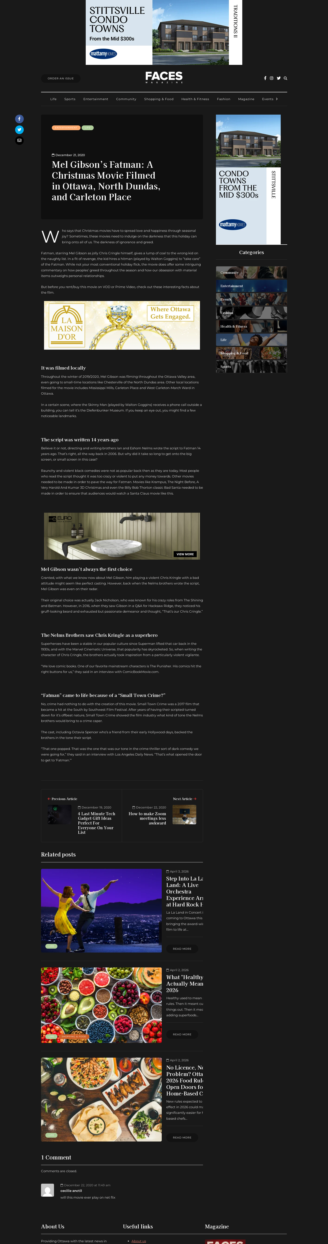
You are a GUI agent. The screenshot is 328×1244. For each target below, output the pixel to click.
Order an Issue (143, 1175)
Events (268, 99)
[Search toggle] (285, 78)
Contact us (140, 1169)
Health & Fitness (195, 99)
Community (126, 99)
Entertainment (95, 99)
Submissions (142, 1180)
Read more (132, 921)
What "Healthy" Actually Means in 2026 (157, 953)
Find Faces (140, 1186)
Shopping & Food (159, 99)
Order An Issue (61, 78)
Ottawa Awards (144, 1192)
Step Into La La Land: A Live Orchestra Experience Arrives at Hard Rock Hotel (157, 884)
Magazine (246, 99)
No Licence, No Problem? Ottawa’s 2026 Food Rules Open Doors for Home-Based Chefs (156, 1025)
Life (53, 99)
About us (139, 1164)
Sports (70, 99)
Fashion (223, 99)
